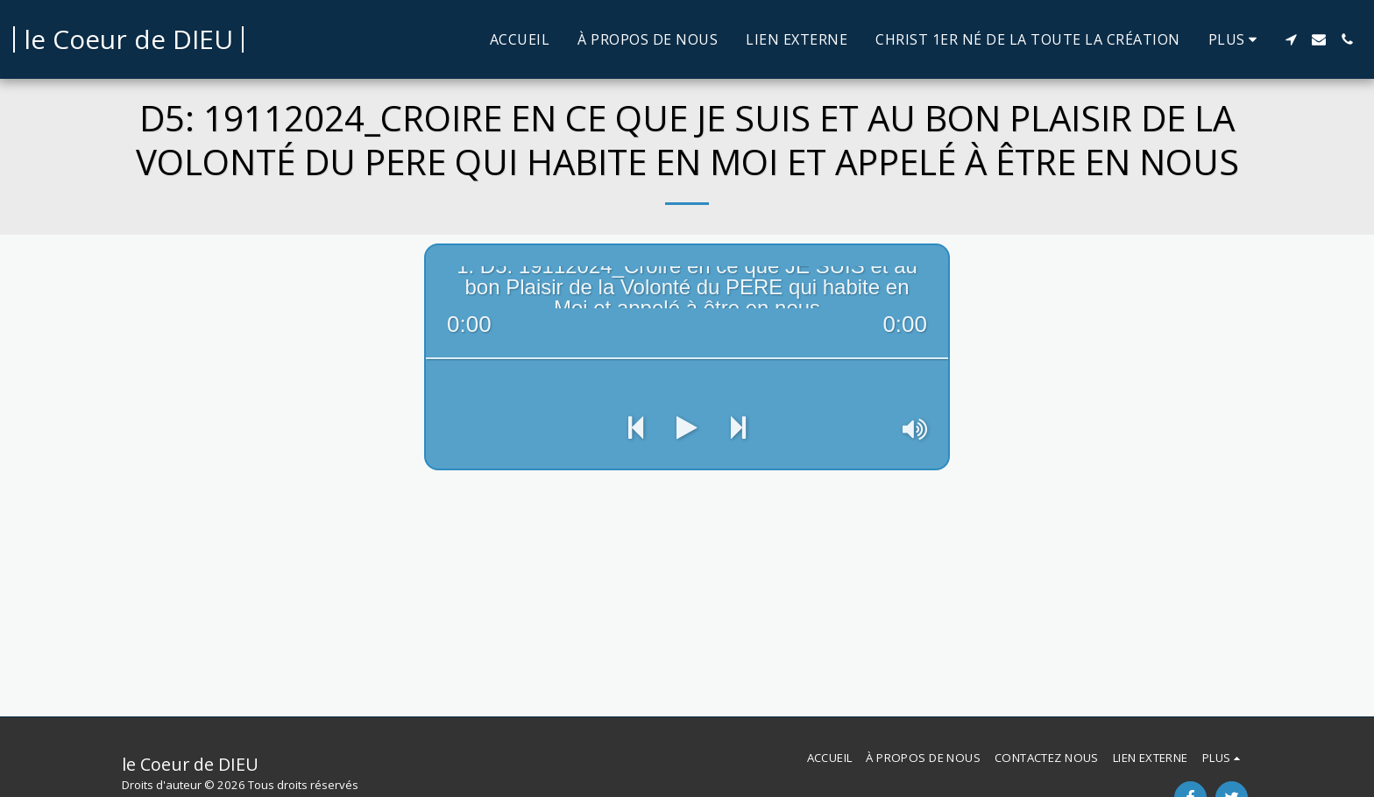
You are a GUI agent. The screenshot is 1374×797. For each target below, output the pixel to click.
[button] (1291, 39)
